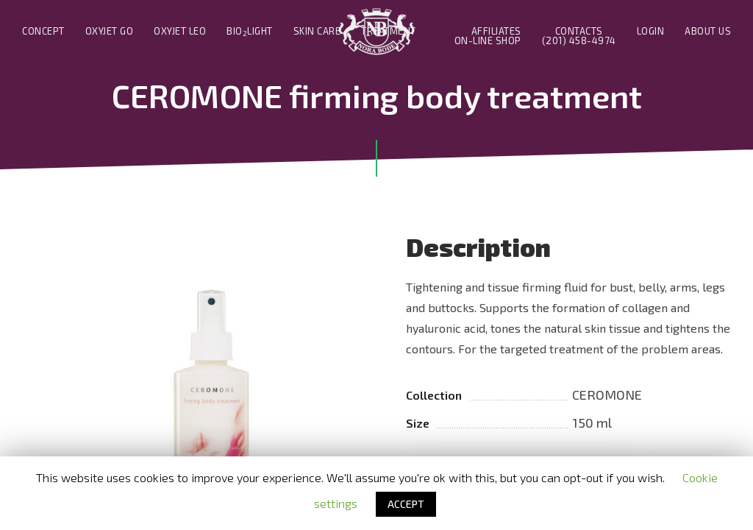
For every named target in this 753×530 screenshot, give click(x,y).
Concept (43, 31)
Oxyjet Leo (180, 31)
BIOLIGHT (249, 31)
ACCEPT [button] (406, 504)
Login (651, 31)
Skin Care (317, 31)
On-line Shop (487, 41)
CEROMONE (607, 394)
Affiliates (496, 31)
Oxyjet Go (109, 31)
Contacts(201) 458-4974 (579, 36)
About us (708, 31)
